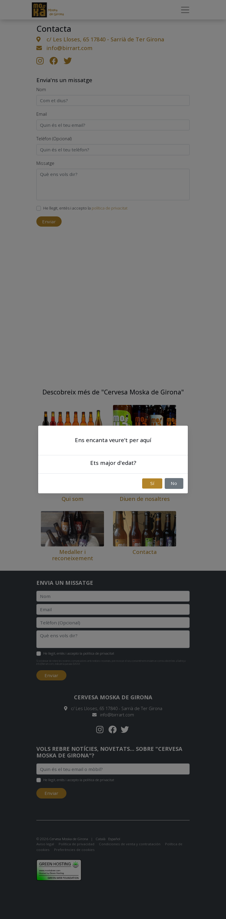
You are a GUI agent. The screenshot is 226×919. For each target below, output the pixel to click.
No (173, 483)
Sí (152, 483)
